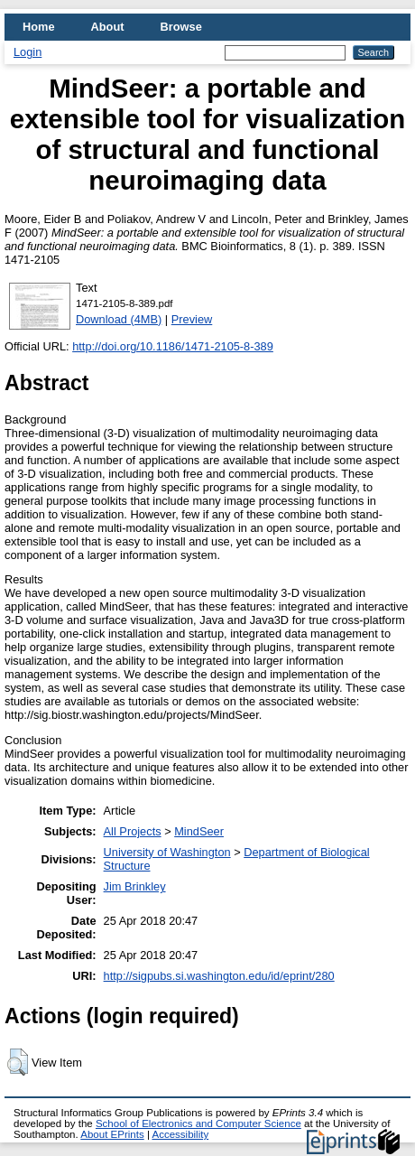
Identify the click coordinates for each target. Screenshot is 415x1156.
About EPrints (111, 1134)
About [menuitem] (107, 26)
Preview (192, 319)
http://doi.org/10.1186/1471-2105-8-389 (172, 346)
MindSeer (199, 831)
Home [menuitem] (39, 26)
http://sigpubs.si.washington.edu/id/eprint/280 (219, 976)
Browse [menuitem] (181, 26)
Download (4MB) (118, 319)
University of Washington (167, 852)
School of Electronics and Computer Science (198, 1123)
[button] (17, 1062)
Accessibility (180, 1134)
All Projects (132, 831)
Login (28, 52)
